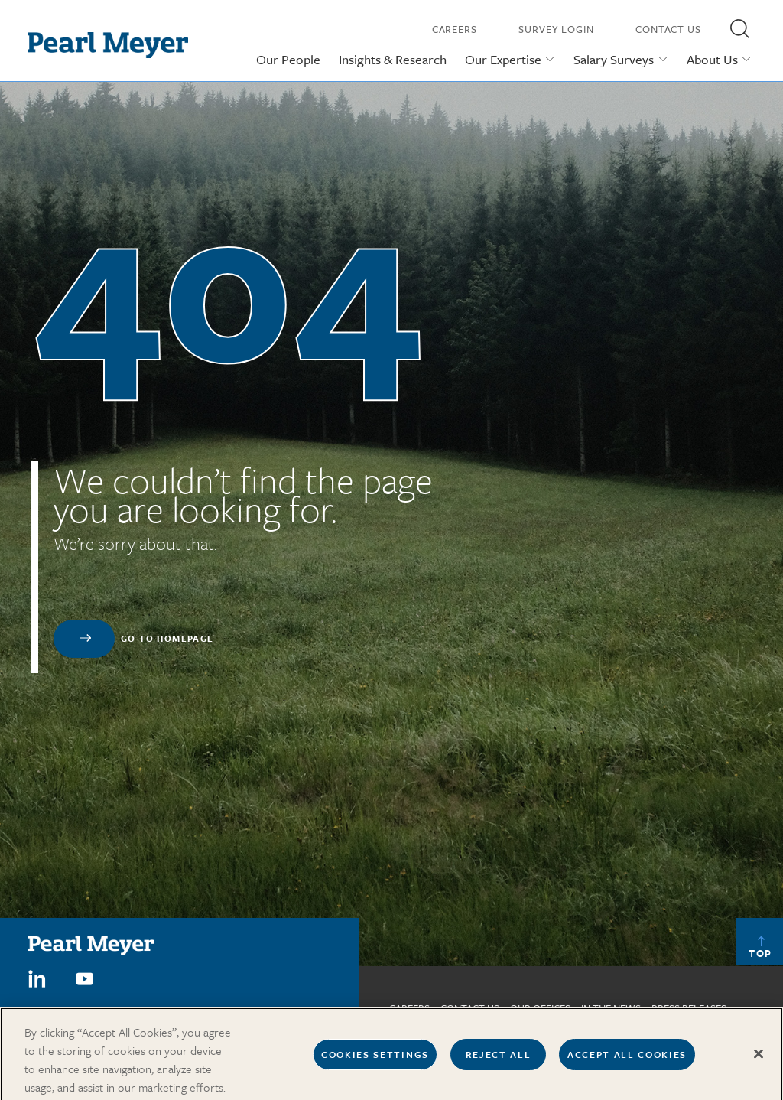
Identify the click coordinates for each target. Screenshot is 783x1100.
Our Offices (540, 1008)
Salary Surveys (613, 59)
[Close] (758, 1058)
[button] (739, 28)
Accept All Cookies (627, 1058)
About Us (712, 59)
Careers (454, 29)
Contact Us (668, 29)
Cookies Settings (375, 1058)
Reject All (498, 1058)
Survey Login (556, 29)
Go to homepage (167, 638)
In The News (611, 1008)
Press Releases (688, 1008)
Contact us (469, 1008)
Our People (288, 59)
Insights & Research (393, 59)
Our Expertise (503, 59)
